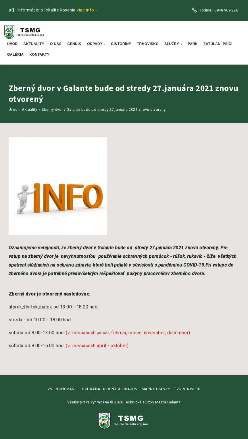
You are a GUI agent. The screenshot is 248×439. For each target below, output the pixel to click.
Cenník (74, 44)
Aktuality (34, 44)
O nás (55, 44)
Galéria (15, 55)
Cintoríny (121, 44)
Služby (173, 44)
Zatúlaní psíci (217, 44)
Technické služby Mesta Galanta (152, 402)
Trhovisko (148, 44)
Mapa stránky (156, 389)
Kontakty (39, 55)
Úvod (12, 44)
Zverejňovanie (63, 389)
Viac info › (87, 10)
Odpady (96, 44)
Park (193, 44)
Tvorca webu (187, 389)
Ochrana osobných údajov (109, 389)
